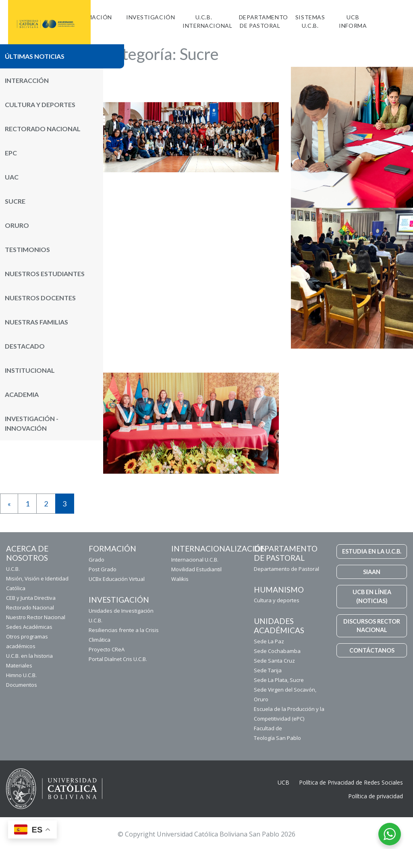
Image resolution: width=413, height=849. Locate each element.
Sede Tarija (268, 670)
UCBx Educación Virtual (117, 579)
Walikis (180, 579)
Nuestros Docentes (40, 298)
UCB (283, 782)
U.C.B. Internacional (207, 21)
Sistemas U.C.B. (310, 21)
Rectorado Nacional (43, 128)
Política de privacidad (375, 796)
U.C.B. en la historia (29, 655)
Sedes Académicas (29, 626)
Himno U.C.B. (21, 675)
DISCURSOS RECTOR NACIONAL (371, 626)
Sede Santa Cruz (274, 660)
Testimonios (27, 249)
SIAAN (371, 571)
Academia (22, 394)
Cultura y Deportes (40, 104)
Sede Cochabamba (277, 651)
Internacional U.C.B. (194, 559)
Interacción (27, 80)
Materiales (19, 665)
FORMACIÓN (93, 17)
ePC (11, 153)
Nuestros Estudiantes (45, 273)
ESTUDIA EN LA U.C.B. (371, 551)
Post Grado (102, 569)
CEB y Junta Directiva (31, 597)
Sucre (15, 201)
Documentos (21, 684)
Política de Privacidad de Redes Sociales (351, 782)
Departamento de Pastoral (263, 21)
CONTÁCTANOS (371, 650)
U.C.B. (13, 568)
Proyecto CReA (107, 649)
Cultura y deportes (276, 600)
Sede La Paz (269, 641)
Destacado (25, 346)
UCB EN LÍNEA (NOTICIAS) (372, 596)
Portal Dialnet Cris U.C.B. (118, 659)
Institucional (30, 370)
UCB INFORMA (353, 21)
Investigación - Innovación (31, 423)
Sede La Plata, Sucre (279, 680)
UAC (12, 177)
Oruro (17, 225)
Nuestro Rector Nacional (35, 617)
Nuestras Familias (36, 322)
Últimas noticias (34, 56)
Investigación (150, 17)
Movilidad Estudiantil (196, 569)
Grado (96, 559)
